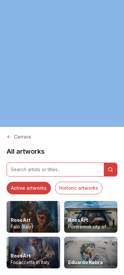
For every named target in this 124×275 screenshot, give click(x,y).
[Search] (110, 169)
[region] (62, 63)
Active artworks (29, 188)
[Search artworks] (55, 170)
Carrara (19, 136)
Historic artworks (78, 188)
